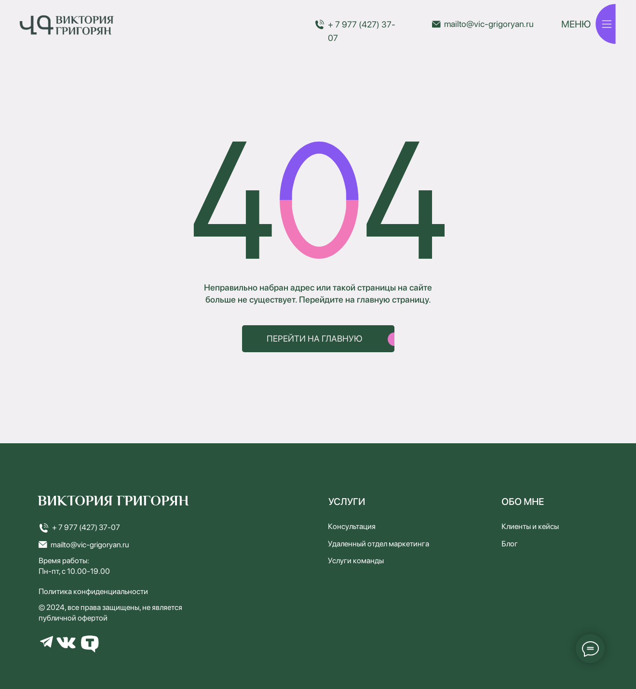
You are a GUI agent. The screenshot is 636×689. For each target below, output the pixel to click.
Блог (509, 543)
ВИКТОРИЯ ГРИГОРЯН (113, 501)
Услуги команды (356, 560)
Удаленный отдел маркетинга (378, 543)
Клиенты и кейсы (530, 526)
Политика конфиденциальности (93, 591)
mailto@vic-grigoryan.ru (488, 24)
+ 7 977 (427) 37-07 (86, 527)
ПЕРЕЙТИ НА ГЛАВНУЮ (315, 338)
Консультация (352, 526)
